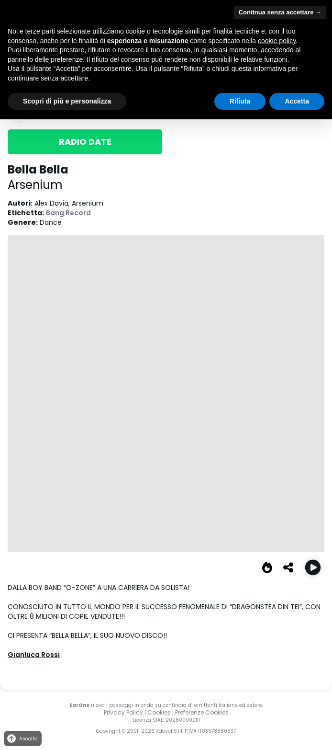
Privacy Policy (123, 712)
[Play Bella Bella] (312, 567)
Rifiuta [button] (240, 101)
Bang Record (68, 213)
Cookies (159, 712)
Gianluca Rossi (34, 654)
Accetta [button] (297, 101)
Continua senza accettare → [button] (280, 12)
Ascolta (22, 739)
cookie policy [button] (277, 41)
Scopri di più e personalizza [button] (67, 101)
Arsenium (35, 185)
